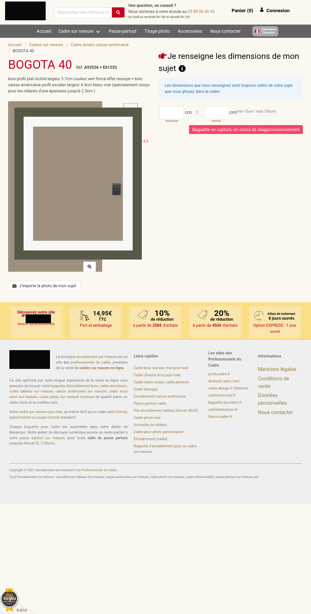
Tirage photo (157, 31)
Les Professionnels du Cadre (96, 470)
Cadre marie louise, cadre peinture (161, 382)
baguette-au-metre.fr (224, 402)
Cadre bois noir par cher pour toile (161, 368)
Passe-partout (122, 31)
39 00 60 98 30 (201, 11)
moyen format (48, 417)
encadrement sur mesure (96, 357)
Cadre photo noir (147, 418)
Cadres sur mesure (46, 44)
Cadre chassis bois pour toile (157, 375)
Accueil (44, 31)
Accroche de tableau (150, 425)
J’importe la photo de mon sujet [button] (44, 285)
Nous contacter (225, 31)
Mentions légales (277, 369)
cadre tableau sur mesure (31, 391)
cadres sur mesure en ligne (101, 368)
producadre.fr (219, 374)
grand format (19, 417)
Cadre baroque (146, 389)
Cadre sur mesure (75, 31)
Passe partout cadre (150, 403)
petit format (117, 412)
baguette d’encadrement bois (74, 386)
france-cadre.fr (220, 417)
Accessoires (190, 31)
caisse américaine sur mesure (81, 391)
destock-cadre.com (223, 381)
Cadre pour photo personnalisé (158, 432)
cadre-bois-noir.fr (222, 395)
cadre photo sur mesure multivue (66, 397)
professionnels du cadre (90, 362)
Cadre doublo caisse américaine (100, 44)
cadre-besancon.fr (223, 409)
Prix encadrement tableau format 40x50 (166, 410)
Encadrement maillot (150, 439)
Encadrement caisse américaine (159, 396)
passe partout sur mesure (42, 438)
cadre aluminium (113, 386)
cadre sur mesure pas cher (40, 412)
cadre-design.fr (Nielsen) (228, 388)
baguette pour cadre (42, 427)
